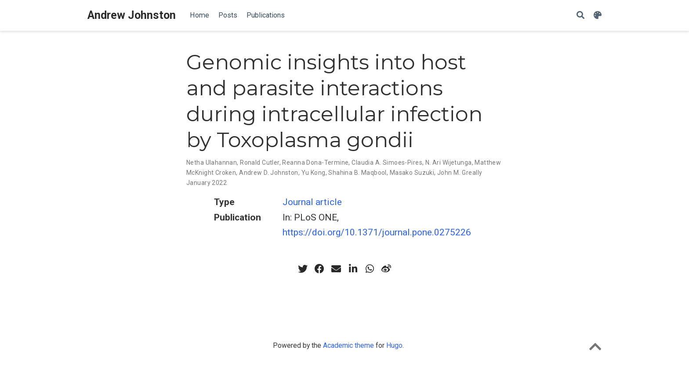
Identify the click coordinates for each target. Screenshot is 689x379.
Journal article (312, 202)
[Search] (580, 16)
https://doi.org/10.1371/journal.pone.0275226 (377, 232)
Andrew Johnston (131, 15)
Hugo (394, 345)
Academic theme (348, 345)
